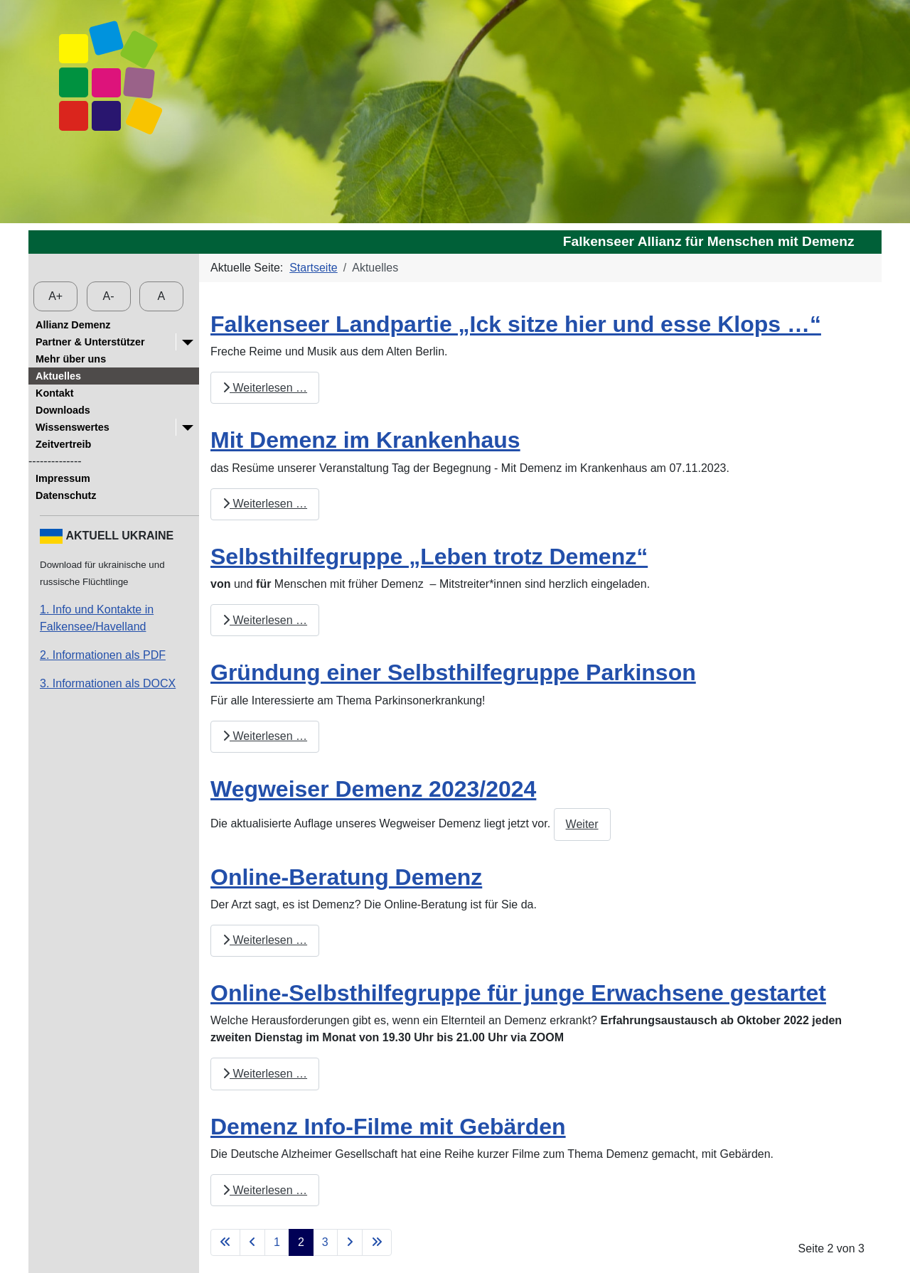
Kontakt (55, 393)
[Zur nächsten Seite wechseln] (350, 1242)
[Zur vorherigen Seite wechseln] (252, 1242)
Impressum (63, 478)
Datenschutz (66, 495)
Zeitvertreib (63, 444)
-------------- (55, 461)
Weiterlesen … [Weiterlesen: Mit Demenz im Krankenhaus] (265, 504)
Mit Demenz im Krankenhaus (365, 440)
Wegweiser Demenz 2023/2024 (373, 789)
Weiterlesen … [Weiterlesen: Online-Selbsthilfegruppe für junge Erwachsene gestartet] (265, 1074)
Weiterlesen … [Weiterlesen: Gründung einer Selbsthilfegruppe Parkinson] (265, 736)
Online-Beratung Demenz (346, 877)
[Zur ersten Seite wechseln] (225, 1242)
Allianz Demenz (73, 325)
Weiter (582, 824)
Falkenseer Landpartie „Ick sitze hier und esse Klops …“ (515, 324)
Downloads (63, 410)
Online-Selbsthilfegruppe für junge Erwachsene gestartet (518, 993)
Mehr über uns (71, 359)
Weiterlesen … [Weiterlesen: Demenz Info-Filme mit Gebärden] (265, 1190)
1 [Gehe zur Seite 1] (277, 1242)
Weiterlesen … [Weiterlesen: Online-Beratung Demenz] (265, 940)
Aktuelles (58, 376)
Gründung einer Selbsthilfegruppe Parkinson (453, 672)
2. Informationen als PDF (103, 655)
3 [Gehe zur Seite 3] (325, 1242)
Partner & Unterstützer (90, 342)
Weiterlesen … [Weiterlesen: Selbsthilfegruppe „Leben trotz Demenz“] (265, 620)
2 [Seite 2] (301, 1242)
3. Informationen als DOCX (108, 683)
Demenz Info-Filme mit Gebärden (388, 1126)
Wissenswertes (72, 427)
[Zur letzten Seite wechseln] (377, 1242)
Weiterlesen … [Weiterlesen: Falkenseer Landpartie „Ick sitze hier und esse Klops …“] (265, 388)
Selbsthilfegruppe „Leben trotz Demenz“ (429, 556)
